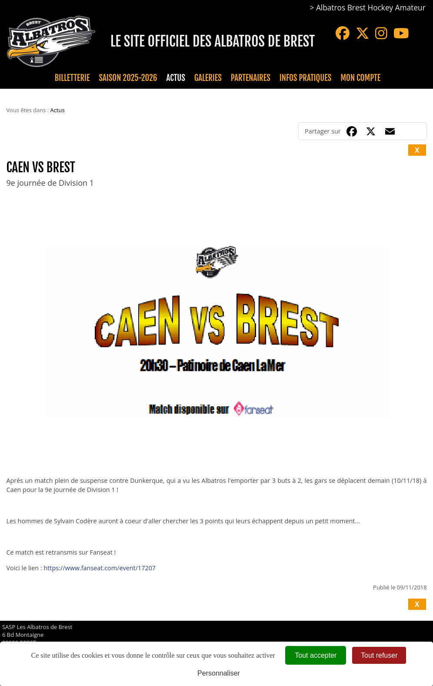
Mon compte (360, 78)
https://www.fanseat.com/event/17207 (99, 568)
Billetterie (72, 78)
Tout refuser (379, 655)
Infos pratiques (305, 78)
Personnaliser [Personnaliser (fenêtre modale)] (218, 673)
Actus (175, 78)
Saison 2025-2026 (128, 78)
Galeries (208, 78)
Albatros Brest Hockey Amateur (371, 8)
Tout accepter (315, 655)
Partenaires (250, 78)
